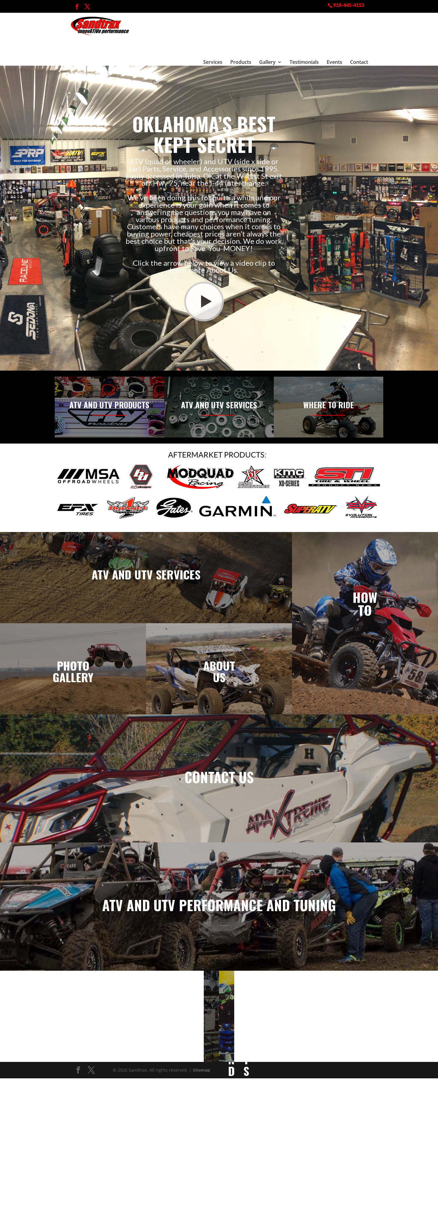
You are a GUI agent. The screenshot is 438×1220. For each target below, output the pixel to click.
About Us (219, 650)
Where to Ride (328, 384)
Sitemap (201, 1049)
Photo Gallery (73, 650)
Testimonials (304, 31)
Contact (359, 31)
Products (240, 31)
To (365, 588)
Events (334, 31)
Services (212, 31)
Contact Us (219, 756)
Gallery (267, 31)
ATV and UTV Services (219, 384)
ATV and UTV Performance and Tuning (219, 884)
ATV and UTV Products (109, 384)
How (365, 576)
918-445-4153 (348, 4)
